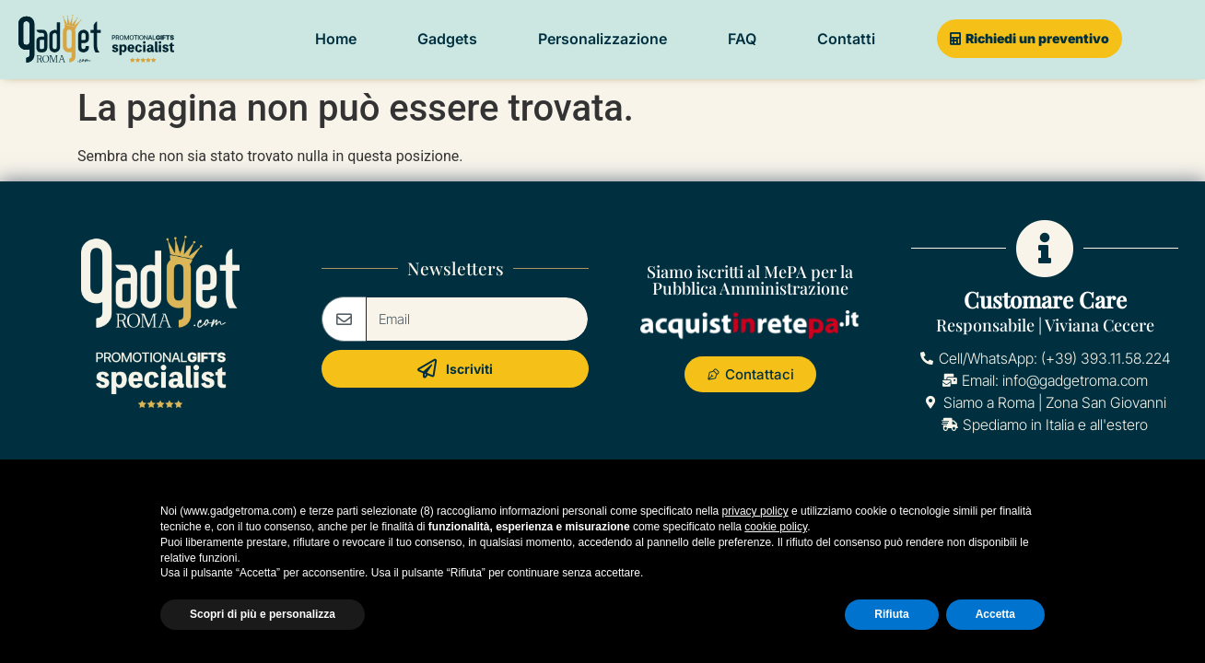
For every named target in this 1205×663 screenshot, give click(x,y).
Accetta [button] (995, 614)
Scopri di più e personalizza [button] (262, 614)
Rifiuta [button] (891, 614)
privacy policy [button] (755, 511)
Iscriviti (455, 368)
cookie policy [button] (775, 526)
